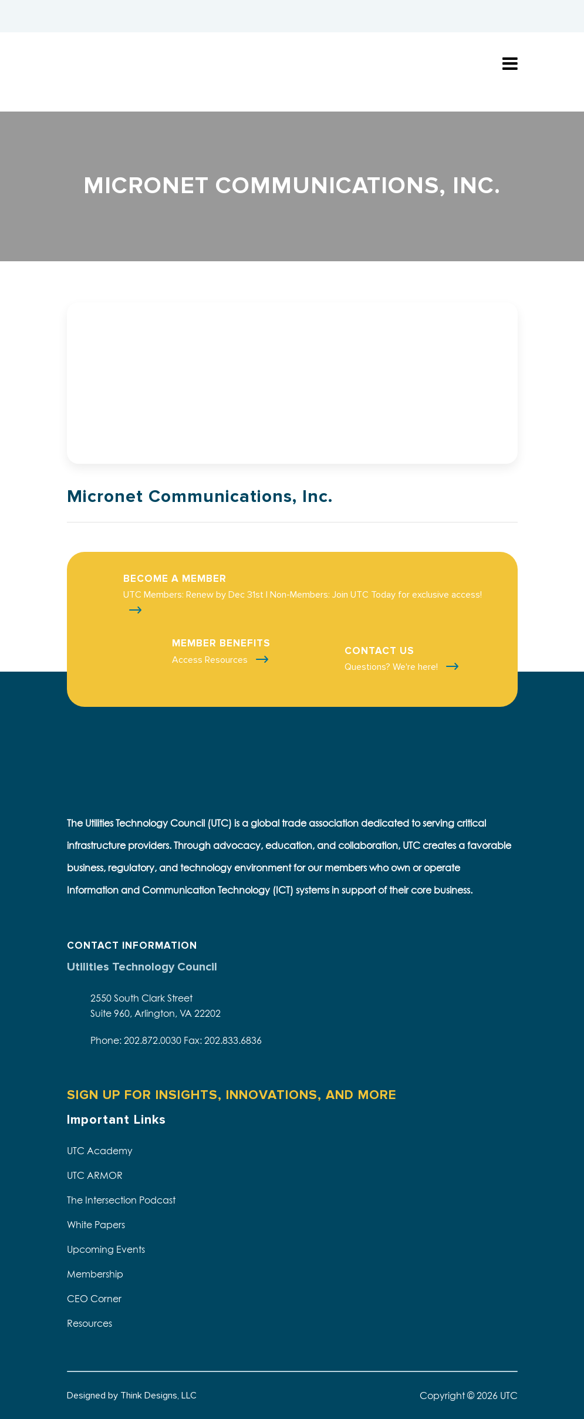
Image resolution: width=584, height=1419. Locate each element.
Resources (89, 1323)
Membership (95, 1274)
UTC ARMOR (95, 1175)
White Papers (96, 1225)
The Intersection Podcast (121, 1200)
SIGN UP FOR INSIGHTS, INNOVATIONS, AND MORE (231, 1095)
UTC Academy (100, 1151)
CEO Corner (94, 1299)
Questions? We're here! (392, 667)
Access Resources (211, 660)
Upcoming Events (106, 1249)
